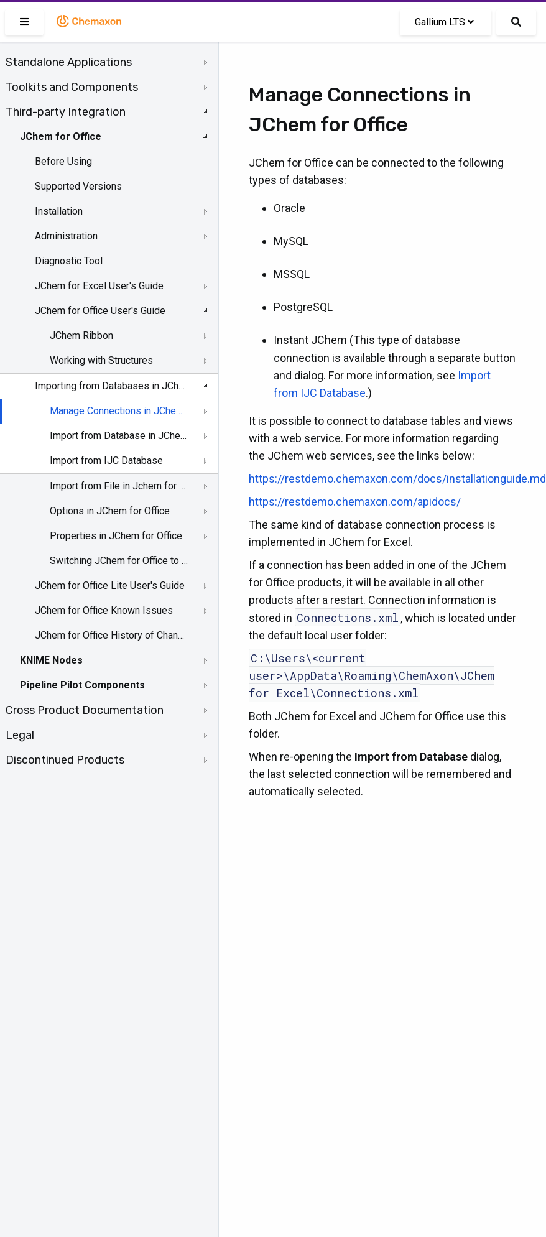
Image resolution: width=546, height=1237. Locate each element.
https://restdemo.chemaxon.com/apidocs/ (355, 501)
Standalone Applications (69, 62)
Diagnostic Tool (69, 261)
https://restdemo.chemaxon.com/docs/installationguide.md (397, 478)
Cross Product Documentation (85, 710)
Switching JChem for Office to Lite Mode (119, 561)
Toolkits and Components (72, 87)
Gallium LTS (444, 22)
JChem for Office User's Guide (100, 311)
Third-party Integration (66, 112)
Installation (59, 211)
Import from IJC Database (106, 460)
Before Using (63, 161)
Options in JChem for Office (110, 511)
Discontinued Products (65, 760)
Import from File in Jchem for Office (119, 486)
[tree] (109, 411)
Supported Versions (78, 186)
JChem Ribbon (81, 335)
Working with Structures (101, 360)
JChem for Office (60, 136)
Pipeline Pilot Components (82, 685)
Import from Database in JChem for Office (119, 436)
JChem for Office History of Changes (110, 635)
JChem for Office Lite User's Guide (110, 585)
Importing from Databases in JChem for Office (110, 386)
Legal (20, 735)
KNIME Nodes (51, 660)
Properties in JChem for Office (116, 536)
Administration (66, 236)
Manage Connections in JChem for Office (119, 411)
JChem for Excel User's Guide (99, 286)
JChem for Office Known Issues (104, 610)
